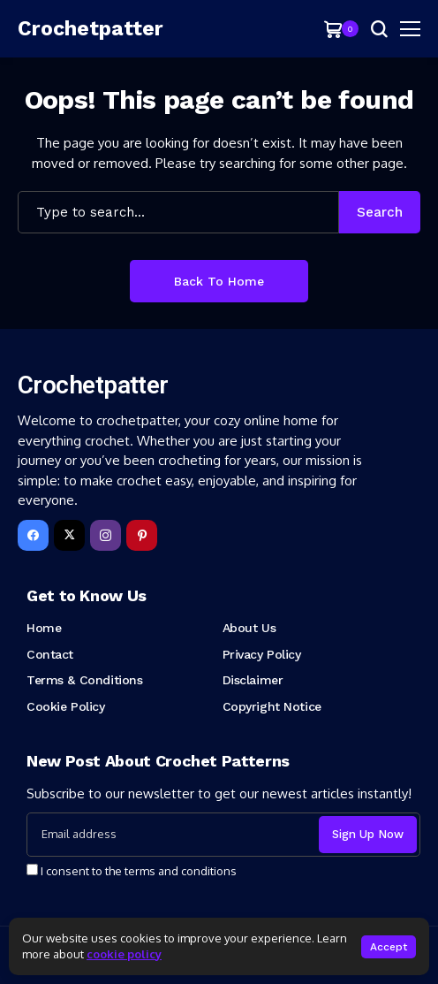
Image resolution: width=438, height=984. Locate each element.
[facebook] (33, 535)
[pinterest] (141, 535)
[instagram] (105, 535)
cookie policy (124, 954)
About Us (249, 628)
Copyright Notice (272, 706)
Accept (388, 947)
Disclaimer (253, 680)
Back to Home (219, 281)
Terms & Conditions (84, 680)
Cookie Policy (65, 706)
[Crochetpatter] (71, 29)
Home (43, 628)
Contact (49, 654)
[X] (69, 535)
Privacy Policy (262, 654)
